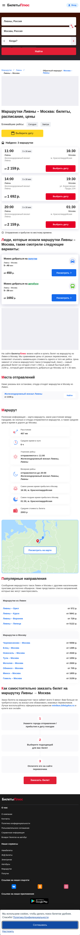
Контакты (5, 819)
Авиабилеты (7, 850)
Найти (39, 51)
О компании (6, 814)
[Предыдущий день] (4, 41)
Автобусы (5, 864)
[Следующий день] (73, 41)
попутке (32, 258)
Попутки (5, 873)
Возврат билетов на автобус (14, 837)
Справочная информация (12, 833)
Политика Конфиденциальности (31, 917)
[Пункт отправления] (38, 21)
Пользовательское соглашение (15, 828)
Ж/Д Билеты (7, 855)
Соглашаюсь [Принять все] (40, 925)
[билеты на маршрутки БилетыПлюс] (12, 800)
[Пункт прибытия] (38, 31)
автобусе (33, 283)
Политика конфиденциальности (15, 823)
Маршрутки (6, 869)
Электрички (6, 859)
